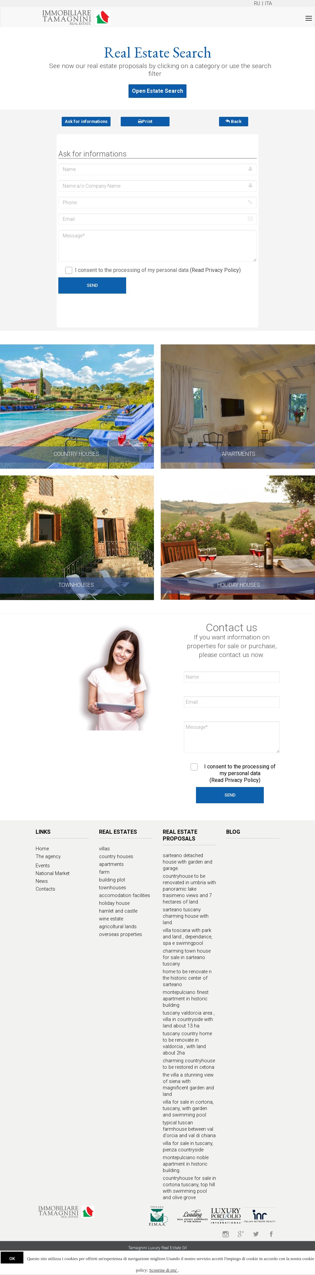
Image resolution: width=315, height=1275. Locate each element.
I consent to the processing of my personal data (153, 270)
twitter (256, 1234)
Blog (233, 832)
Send (92, 285)
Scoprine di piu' (163, 1270)
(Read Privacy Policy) (215, 270)
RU (257, 3)
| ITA (266, 3)
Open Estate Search (157, 91)
